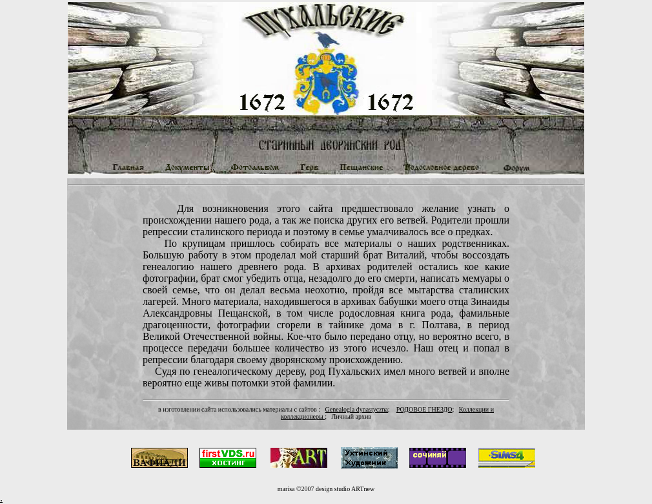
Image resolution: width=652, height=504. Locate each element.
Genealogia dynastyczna (356, 409)
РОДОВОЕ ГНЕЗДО (424, 409)
